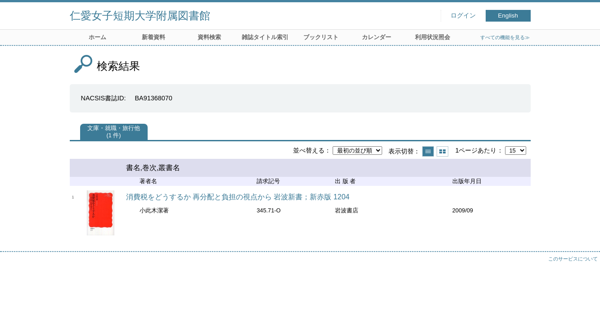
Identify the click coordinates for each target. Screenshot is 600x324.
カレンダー (376, 37)
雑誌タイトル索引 (265, 37)
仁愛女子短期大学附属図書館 (140, 15)
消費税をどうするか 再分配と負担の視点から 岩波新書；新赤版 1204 (238, 197)
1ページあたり (475, 150)
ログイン (463, 15)
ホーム (97, 37)
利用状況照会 (432, 37)
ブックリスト (320, 37)
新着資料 (153, 37)
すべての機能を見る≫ (505, 37)
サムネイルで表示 (442, 151)
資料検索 (209, 37)
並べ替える (309, 150)
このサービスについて (573, 258)
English (508, 15)
